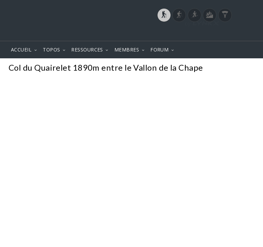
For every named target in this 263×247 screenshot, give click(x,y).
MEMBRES (126, 49)
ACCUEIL (21, 49)
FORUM (159, 49)
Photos (242, 68)
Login (219, 34)
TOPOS (51, 49)
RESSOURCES (87, 49)
